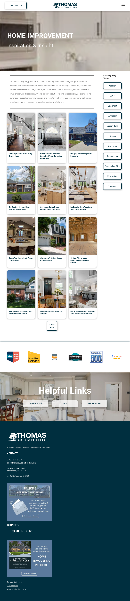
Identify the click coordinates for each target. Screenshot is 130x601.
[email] (30, 531)
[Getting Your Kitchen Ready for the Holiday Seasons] (21, 236)
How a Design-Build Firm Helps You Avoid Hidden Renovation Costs (82, 312)
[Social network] (26, 531)
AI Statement (12, 586)
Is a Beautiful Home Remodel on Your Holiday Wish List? (81, 208)
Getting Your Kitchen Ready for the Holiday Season (20, 259)
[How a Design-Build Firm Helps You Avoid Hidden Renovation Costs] (83, 289)
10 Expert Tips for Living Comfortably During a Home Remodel (79, 260)
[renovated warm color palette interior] (52, 185)
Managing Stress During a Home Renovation (81, 155)
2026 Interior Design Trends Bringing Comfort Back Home (50, 208)
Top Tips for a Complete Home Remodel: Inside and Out (19, 208)
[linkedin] (22, 531)
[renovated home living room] (83, 185)
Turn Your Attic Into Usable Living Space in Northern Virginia (20, 312)
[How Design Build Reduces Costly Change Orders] (21, 132)
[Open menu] (123, 6)
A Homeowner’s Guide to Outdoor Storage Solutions (51, 259)
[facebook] (9, 531)
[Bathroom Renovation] (52, 132)
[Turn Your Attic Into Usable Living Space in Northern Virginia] (21, 289)
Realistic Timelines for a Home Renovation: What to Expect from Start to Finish (51, 156)
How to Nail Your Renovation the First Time (51, 312)
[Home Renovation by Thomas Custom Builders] (83, 132)
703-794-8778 (14, 459)
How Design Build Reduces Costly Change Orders (20, 155)
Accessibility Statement (16, 589)
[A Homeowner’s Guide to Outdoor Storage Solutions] (52, 236)
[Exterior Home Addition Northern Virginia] (21, 185)
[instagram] (13, 531)
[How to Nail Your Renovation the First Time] (52, 289)
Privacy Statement (14, 582)
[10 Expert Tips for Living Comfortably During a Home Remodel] (83, 236)
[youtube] (18, 531)
